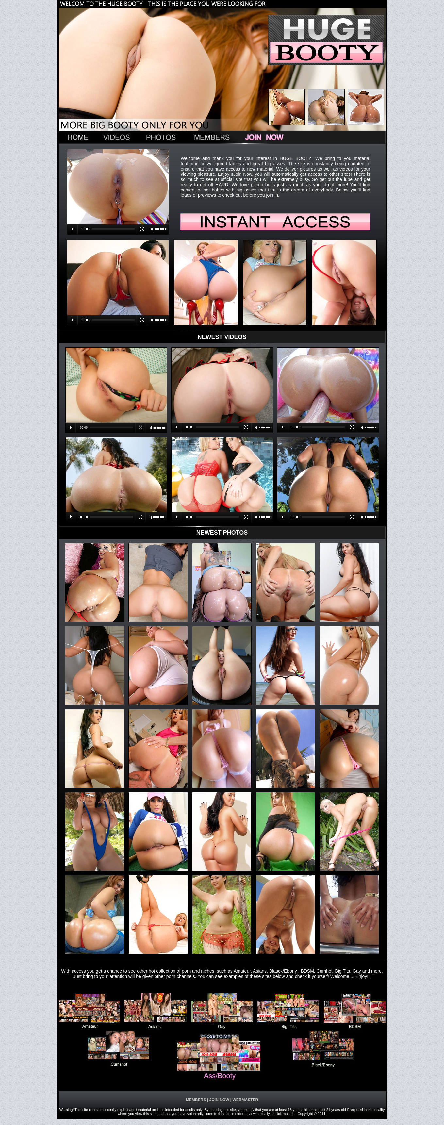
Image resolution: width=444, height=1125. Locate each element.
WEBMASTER (244, 1100)
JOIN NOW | (220, 1100)
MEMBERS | (197, 1100)
